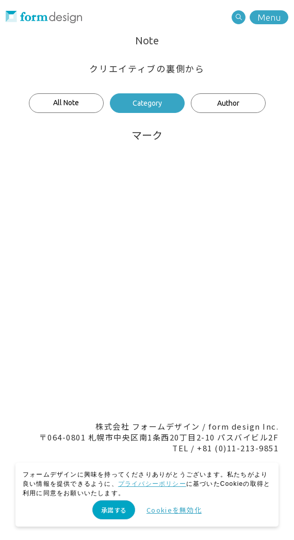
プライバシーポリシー (152, 483)
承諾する (113, 509)
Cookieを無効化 (174, 509)
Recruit (191, 351)
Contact (103, 351)
